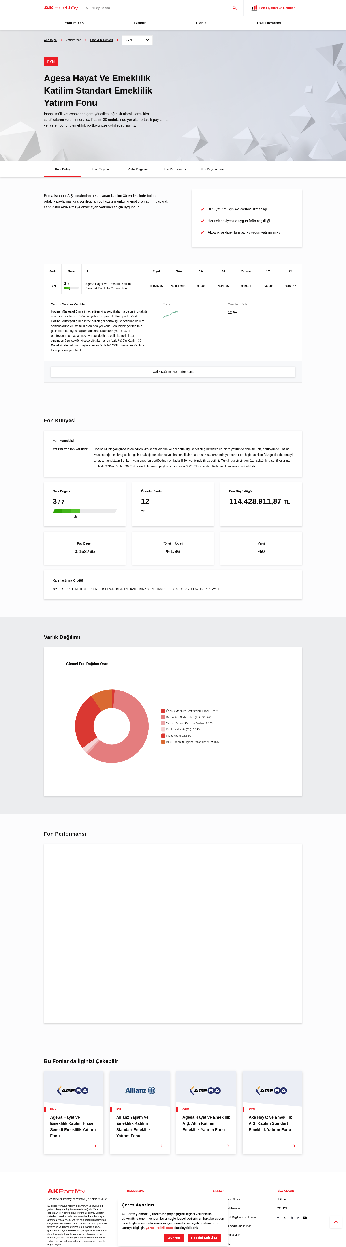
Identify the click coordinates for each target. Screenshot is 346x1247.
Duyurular (176, 1166)
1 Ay (59, 854)
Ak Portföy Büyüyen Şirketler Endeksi (187, 1177)
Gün (179, 271)
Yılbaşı (246, 271)
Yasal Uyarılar (135, 1157)
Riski (71, 271)
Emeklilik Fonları (101, 40)
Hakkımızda (134, 1166)
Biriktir (140, 23)
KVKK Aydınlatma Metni (227, 1192)
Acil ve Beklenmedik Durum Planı (232, 1183)
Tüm (100, 854)
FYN (53, 286)
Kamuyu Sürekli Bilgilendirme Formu (234, 1174)
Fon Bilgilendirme (213, 169)
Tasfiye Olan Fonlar (181, 1196)
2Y (290, 271)
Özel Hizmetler (269, 23)
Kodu (53, 271)
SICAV (174, 1188)
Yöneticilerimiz (135, 1174)
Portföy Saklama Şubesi (227, 1157)
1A (201, 271)
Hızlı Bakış (62, 169)
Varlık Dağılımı (138, 169)
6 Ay (68, 854)
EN (285, 1166)
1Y (268, 271)
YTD (77, 854)
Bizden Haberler (179, 1157)
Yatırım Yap (74, 23)
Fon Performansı (175, 169)
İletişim (281, 1157)
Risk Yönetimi (135, 1183)
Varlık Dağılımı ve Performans (173, 371)
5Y (92, 854)
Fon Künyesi (100, 169)
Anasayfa (50, 40)
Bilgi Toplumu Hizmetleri (227, 1166)
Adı (89, 271)
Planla (201, 23)
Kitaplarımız (134, 1192)
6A (224, 271)
